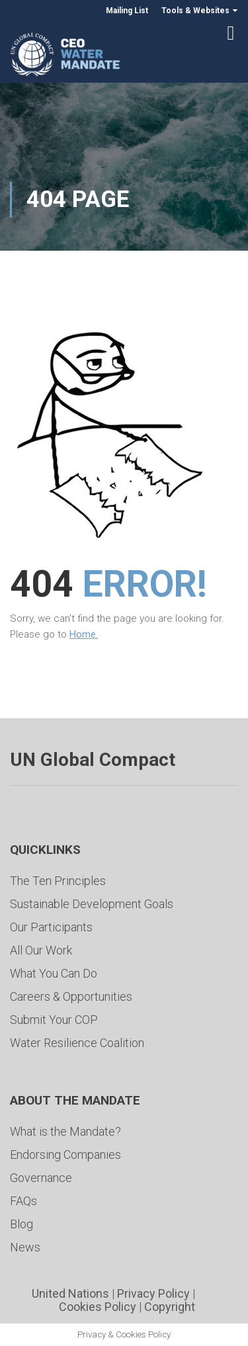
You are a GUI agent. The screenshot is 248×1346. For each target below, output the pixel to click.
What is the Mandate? (65, 1131)
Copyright (169, 1307)
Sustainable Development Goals (91, 904)
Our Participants (51, 927)
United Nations (70, 1293)
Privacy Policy (153, 1293)
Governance (41, 1178)
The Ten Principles (58, 881)
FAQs (23, 1201)
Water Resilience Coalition (77, 1043)
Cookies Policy (97, 1307)
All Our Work (41, 950)
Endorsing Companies (65, 1154)
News (25, 1247)
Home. (83, 634)
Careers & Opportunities (71, 996)
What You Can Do (53, 973)
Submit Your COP (54, 1020)
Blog (21, 1224)
